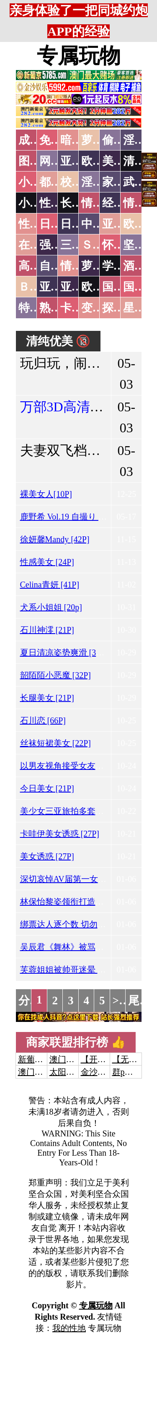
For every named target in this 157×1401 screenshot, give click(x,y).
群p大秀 (127, 1071)
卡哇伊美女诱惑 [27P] (59, 833)
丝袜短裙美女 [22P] (55, 743)
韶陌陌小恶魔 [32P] (55, 675)
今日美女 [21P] (47, 788)
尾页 (139, 1000)
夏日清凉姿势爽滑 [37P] (64, 652)
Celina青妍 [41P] (50, 584)
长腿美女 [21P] (47, 697)
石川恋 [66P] (43, 720)
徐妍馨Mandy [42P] (55, 539)
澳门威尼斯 (70, 1059)
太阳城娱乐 (70, 1071)
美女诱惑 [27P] (47, 856)
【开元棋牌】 (106, 1059)
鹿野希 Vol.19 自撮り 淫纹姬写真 (80, 516)
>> (119, 1000)
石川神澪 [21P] (47, 629)
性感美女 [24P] (47, 562)
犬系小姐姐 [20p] (51, 607)
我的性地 (69, 1328)
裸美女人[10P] (46, 494)
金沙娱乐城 (102, 1071)
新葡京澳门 (39, 1059)
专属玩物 (79, 56)
